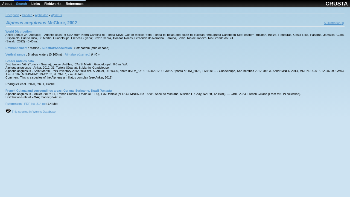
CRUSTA (336, 4)
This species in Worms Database (30, 111)
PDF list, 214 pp (35, 103)
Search (21, 4)
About (7, 4)
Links (35, 4)
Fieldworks (53, 4)
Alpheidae (41, 15)
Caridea (27, 15)
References (75, 4)
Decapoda (12, 15)
